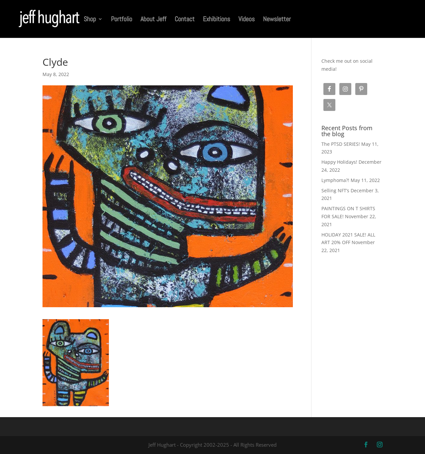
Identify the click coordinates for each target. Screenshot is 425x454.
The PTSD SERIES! (340, 144)
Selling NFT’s (335, 190)
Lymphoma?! (335, 180)
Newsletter (277, 20)
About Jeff (153, 20)
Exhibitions (216, 20)
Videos (246, 20)
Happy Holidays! (339, 162)
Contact (185, 20)
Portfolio (121, 20)
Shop (90, 20)
